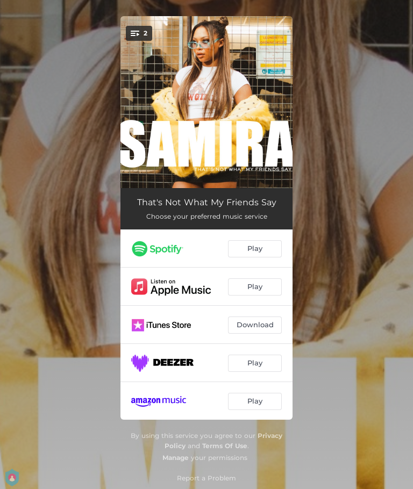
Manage (175, 458)
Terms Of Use (224, 446)
